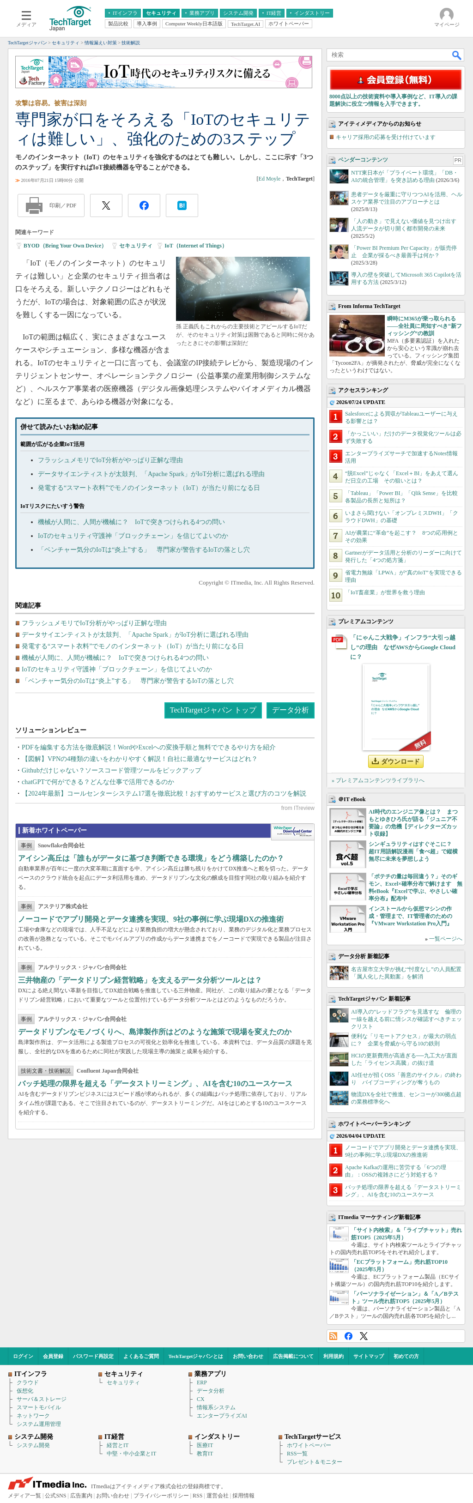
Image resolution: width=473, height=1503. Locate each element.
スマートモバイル (39, 1407)
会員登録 (53, 1356)
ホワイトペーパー (309, 1445)
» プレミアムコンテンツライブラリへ (378, 780)
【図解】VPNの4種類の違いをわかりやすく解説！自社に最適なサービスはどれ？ (140, 758)
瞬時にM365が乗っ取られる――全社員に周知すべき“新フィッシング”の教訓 (424, 326)
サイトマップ (368, 1356)
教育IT (205, 1453)
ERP (202, 1382)
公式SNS (55, 1495)
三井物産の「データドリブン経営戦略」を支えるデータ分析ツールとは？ (140, 980)
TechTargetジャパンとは (196, 1356)
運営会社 (217, 1495)
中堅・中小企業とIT (131, 1453)
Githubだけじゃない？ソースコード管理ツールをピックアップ (111, 770)
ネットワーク (33, 1415)
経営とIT (117, 1445)
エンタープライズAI (222, 1415)
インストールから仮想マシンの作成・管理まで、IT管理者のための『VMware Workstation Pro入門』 (410, 916)
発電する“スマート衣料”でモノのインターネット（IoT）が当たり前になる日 (149, 487)
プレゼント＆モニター (314, 1462)
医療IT (205, 1445)
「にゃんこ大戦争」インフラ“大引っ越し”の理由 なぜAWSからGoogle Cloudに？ (402, 647)
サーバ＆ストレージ (42, 1399)
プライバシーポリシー (161, 1495)
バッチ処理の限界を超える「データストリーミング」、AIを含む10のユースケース (155, 1083)
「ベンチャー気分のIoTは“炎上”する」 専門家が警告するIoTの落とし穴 (144, 549)
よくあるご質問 (141, 1356)
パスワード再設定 (93, 1356)
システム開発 (33, 1445)
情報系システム (216, 1407)
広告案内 (81, 1495)
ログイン (23, 1356)
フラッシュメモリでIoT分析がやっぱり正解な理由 (110, 460)
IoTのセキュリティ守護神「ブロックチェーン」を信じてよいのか (133, 535)
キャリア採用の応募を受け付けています (386, 137)
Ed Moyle (270, 178)
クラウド (28, 1382)
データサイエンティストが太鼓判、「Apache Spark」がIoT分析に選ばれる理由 (151, 474)
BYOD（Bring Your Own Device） (65, 245)
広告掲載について (293, 1356)
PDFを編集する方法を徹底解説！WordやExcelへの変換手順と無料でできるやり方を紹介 (149, 747)
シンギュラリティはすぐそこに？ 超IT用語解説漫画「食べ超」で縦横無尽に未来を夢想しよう (413, 851)
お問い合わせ (248, 1356)
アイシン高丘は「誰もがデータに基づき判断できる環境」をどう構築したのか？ (151, 858)
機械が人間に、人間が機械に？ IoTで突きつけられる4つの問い (131, 522)
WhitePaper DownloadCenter (293, 832)
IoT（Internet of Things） (195, 245)
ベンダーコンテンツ (363, 160)
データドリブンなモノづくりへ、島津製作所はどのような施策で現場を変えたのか (154, 1032)
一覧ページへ (445, 939)
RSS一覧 (297, 1453)
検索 (457, 54)
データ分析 (290, 710)
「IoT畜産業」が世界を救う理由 (385, 592)
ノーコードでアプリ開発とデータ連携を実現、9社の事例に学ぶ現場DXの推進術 (151, 919)
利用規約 (333, 1356)
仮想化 (25, 1391)
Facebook (348, 1336)
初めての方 (406, 1356)
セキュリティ (135, 245)
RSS (333, 1336)
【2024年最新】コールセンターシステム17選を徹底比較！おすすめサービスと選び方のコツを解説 (164, 793)
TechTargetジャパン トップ (213, 710)
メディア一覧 (24, 1495)
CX (201, 1399)
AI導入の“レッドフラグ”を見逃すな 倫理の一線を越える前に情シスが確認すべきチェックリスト (406, 1019)
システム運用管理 (39, 1424)
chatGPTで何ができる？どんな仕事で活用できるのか (98, 782)
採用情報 (243, 1495)
